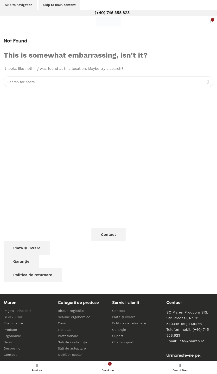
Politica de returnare (32, 275)
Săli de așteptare (72, 348)
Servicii (9, 342)
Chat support (123, 342)
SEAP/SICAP (13, 317)
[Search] (108, 81)
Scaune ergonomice (74, 317)
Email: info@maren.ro (185, 341)
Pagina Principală (18, 311)
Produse (10, 330)
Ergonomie (12, 336)
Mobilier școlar (70, 354)
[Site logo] (108, 21)
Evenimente (13, 323)
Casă (62, 323)
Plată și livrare (26, 248)
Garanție (21, 261)
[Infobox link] (108, 13)
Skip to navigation (18, 5)
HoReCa (64, 330)
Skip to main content (59, 5)
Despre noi (12, 348)
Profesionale (68, 336)
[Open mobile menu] (4, 21)
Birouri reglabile (71, 311)
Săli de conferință (72, 342)
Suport (117, 336)
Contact (108, 234)
